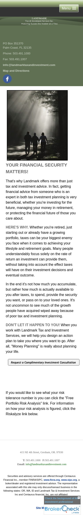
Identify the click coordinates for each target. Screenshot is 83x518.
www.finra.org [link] (52, 479)
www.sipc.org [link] (69, 479)
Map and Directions (16, 70)
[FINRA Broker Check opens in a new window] (62, 505)
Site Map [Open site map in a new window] (41, 508)
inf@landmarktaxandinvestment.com (29, 65)
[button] (69, 8)
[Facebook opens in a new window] (7, 78)
